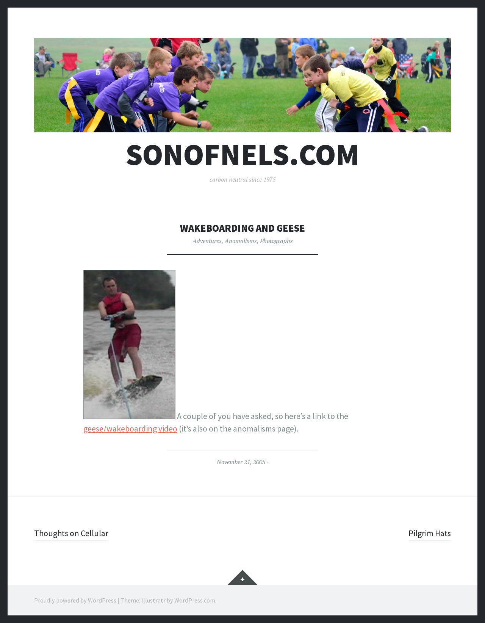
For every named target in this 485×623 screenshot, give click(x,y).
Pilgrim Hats (429, 533)
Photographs (276, 241)
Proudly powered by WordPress (75, 600)
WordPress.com (194, 600)
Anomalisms (241, 241)
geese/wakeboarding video (130, 428)
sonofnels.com (242, 154)
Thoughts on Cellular (71, 533)
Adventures (207, 241)
